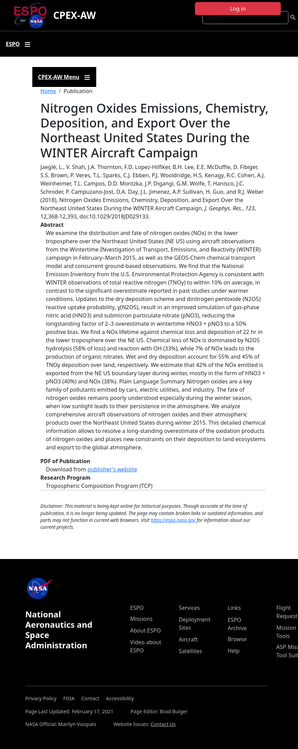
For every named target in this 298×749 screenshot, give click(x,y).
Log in (238, 8)
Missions (141, 619)
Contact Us (163, 724)
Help (234, 651)
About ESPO (145, 630)
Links (234, 608)
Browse (237, 639)
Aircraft (188, 639)
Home (48, 91)
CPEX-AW (74, 15)
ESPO (137, 608)
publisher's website (112, 469)
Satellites (190, 651)
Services (189, 608)
